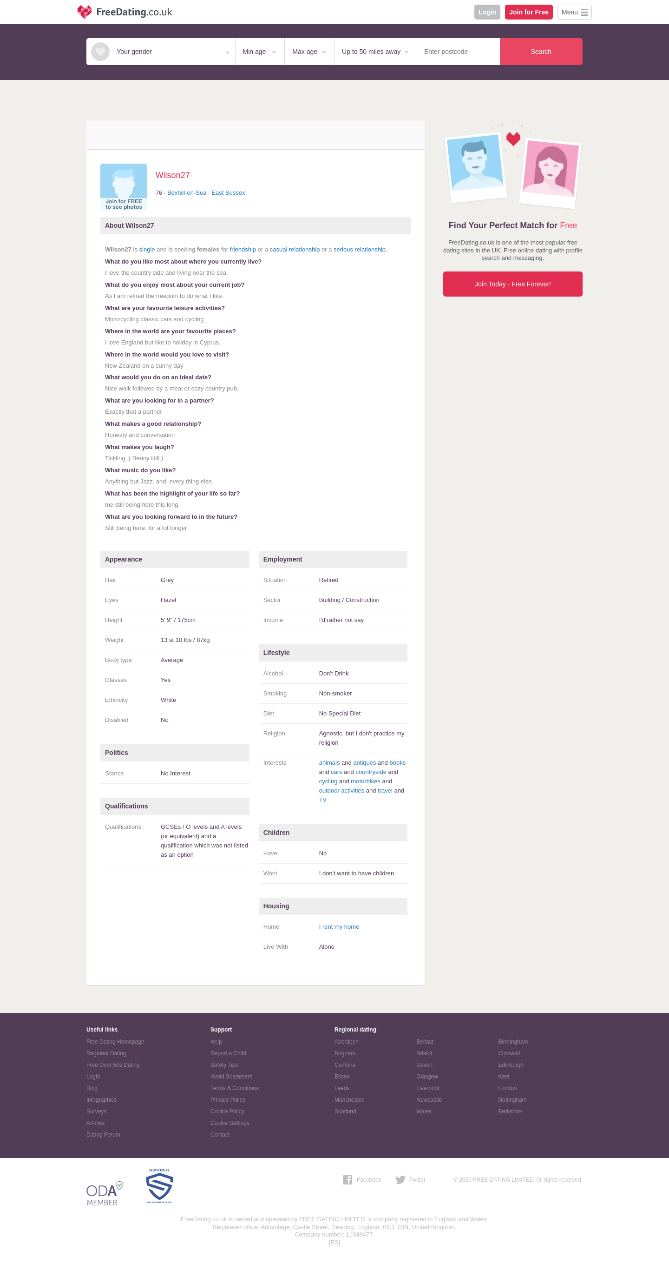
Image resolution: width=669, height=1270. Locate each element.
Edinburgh (511, 1065)
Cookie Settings (229, 1123)
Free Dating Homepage (115, 1041)
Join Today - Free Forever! (513, 284)
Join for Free (529, 12)
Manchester (349, 1100)
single (147, 249)
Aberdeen (346, 1041)
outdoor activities (342, 790)
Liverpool (427, 1088)
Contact (220, 1134)
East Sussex (228, 192)
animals (329, 762)
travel (385, 790)
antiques (364, 762)
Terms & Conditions (234, 1088)
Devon (424, 1065)
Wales (424, 1111)
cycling (328, 781)
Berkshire (510, 1111)
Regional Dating (106, 1053)
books (397, 762)
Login (487, 12)
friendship (243, 249)
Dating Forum (103, 1134)
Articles (95, 1123)
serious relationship (360, 249)
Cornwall (509, 1053)
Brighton (344, 1053)
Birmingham (513, 1041)
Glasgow (427, 1076)
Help (216, 1041)
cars (336, 771)
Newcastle (429, 1100)
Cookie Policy (227, 1111)
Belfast (424, 1041)
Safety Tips (224, 1065)
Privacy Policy (227, 1100)
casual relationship (295, 249)
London (507, 1088)
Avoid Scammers (231, 1076)
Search (541, 51)
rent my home (340, 926)
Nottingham (512, 1100)
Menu (570, 12)
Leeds (342, 1088)
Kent (504, 1076)
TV (323, 799)
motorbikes (365, 781)
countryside (370, 771)
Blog (92, 1088)
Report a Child (228, 1053)
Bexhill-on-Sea (187, 192)
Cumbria (344, 1065)
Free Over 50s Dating (113, 1065)
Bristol (424, 1053)
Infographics (101, 1100)
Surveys (96, 1111)
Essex (342, 1076)
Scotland (345, 1111)
